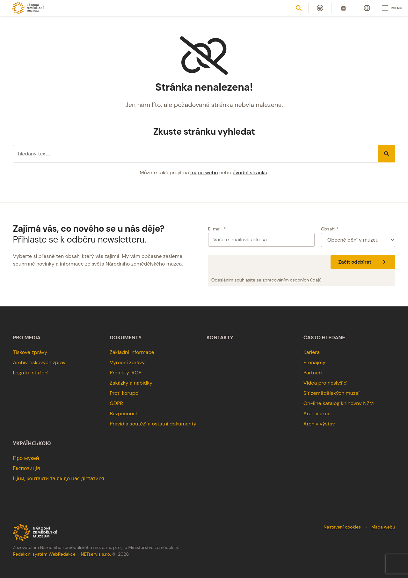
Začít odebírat (362, 262)
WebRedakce (61, 554)
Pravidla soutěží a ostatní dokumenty (153, 423)
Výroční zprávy (127, 362)
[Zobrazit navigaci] (392, 8)
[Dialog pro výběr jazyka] (367, 8)
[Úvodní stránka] (28, 8)
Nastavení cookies (342, 527)
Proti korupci (125, 393)
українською (32, 443)
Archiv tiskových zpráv (39, 362)
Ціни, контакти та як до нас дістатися (58, 478)
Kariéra (311, 352)
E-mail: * (217, 229)
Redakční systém (30, 554)
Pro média (26, 337)
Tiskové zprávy (30, 352)
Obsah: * (330, 229)
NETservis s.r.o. (96, 554)
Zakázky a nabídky (131, 382)
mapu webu (204, 172)
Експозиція (26, 468)
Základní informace (132, 352)
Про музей (26, 458)
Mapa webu (383, 527)
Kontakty (220, 337)
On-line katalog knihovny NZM (338, 403)
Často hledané (324, 337)
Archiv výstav (319, 423)
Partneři (312, 372)
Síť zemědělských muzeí (331, 393)
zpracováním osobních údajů (291, 280)
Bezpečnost (123, 413)
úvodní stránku (250, 172)
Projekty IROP (126, 372)
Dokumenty (126, 337)
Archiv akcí (316, 413)
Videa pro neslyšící (325, 382)
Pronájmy (314, 362)
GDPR (116, 403)
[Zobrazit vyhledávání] (299, 8)
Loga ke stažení (30, 372)
